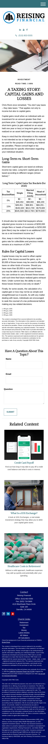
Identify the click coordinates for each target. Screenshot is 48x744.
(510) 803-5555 (23, 35)
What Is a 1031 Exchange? (24, 513)
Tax (24, 628)
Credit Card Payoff (24, 463)
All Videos (24, 635)
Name (8, 359)
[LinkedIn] (20, 29)
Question (8, 389)
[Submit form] (10, 412)
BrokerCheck (6, 642)
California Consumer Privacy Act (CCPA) (22, 671)
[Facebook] (27, 29)
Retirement (24, 623)
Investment (24, 625)
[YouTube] (24, 29)
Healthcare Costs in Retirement (24, 566)
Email (8, 374)
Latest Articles (24, 633)
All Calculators (24, 638)
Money (24, 630)
